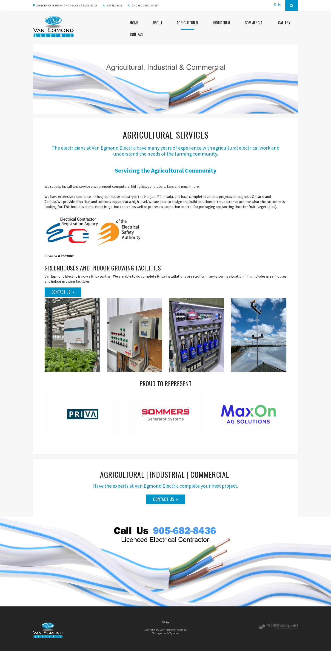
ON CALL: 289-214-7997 (145, 5)
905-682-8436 (114, 5)
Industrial (222, 22)
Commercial (254, 22)
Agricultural (188, 22)
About (157, 22)
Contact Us (61, 292)
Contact (137, 34)
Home (134, 22)
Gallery (284, 22)
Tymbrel (174, 633)
